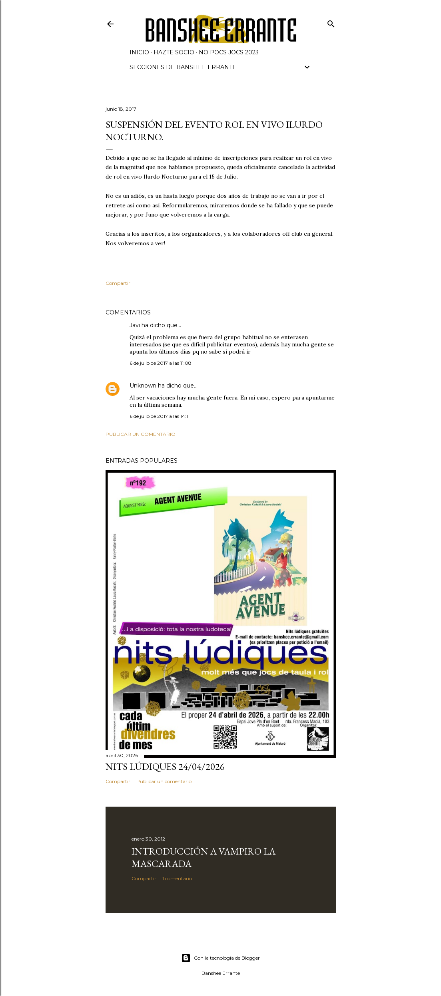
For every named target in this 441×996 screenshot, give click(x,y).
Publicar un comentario (141, 434)
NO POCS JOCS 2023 (229, 52)
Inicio (139, 52)
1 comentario (177, 878)
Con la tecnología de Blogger (220, 958)
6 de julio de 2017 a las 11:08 (161, 363)
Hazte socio (174, 52)
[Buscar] (331, 22)
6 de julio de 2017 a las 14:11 (160, 416)
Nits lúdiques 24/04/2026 (165, 766)
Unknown (143, 385)
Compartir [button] (118, 283)
